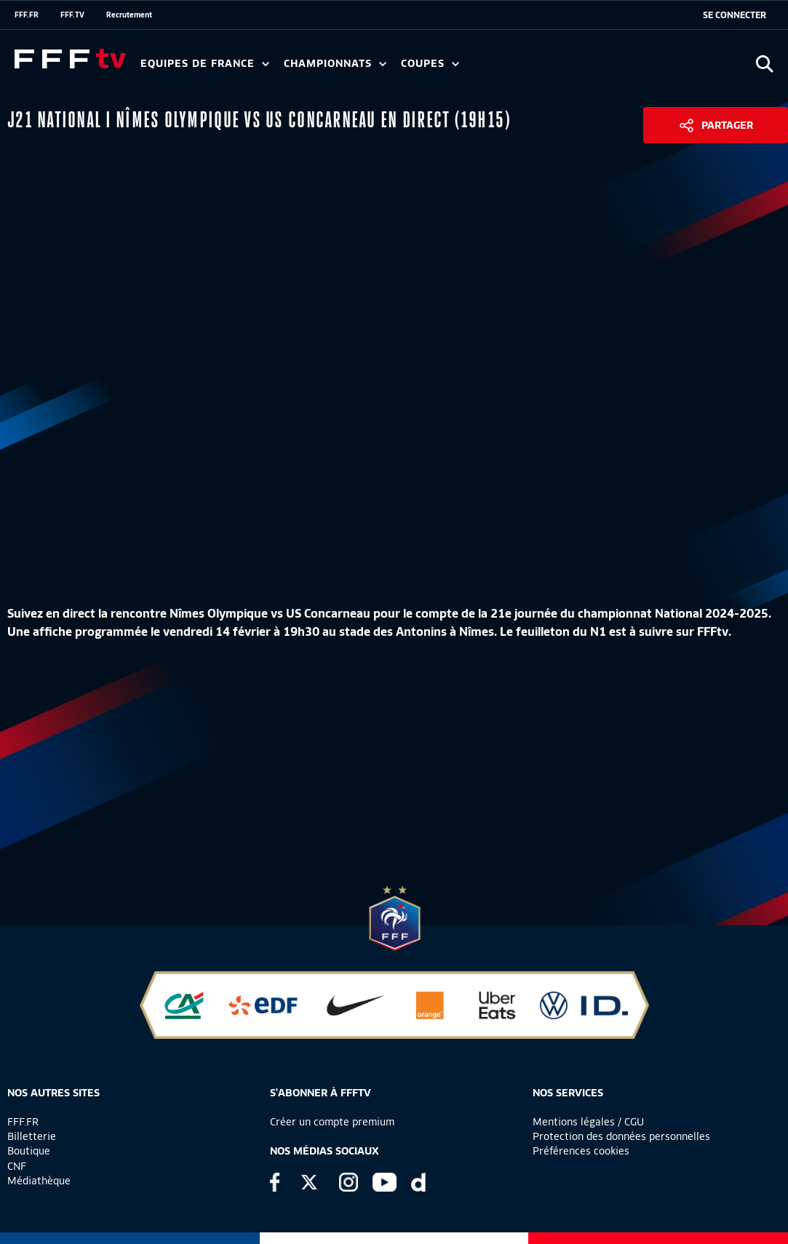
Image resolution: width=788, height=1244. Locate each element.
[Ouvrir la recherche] (764, 64)
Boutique (28, 1151)
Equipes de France (204, 63)
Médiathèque (39, 1181)
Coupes (430, 63)
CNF (16, 1166)
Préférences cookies (581, 1151)
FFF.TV (72, 14)
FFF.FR (27, 14)
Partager (727, 125)
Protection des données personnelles (621, 1136)
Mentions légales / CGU (588, 1122)
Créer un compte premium (332, 1122)
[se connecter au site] (734, 15)
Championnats (335, 63)
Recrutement (129, 14)
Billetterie (31, 1136)
